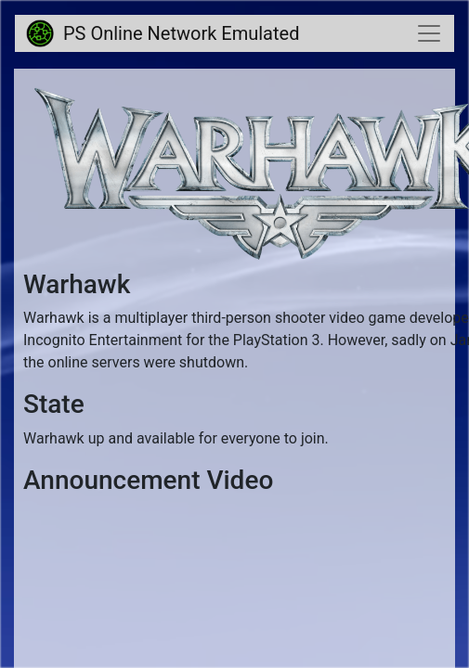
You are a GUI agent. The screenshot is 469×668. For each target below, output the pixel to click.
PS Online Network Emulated (162, 33)
